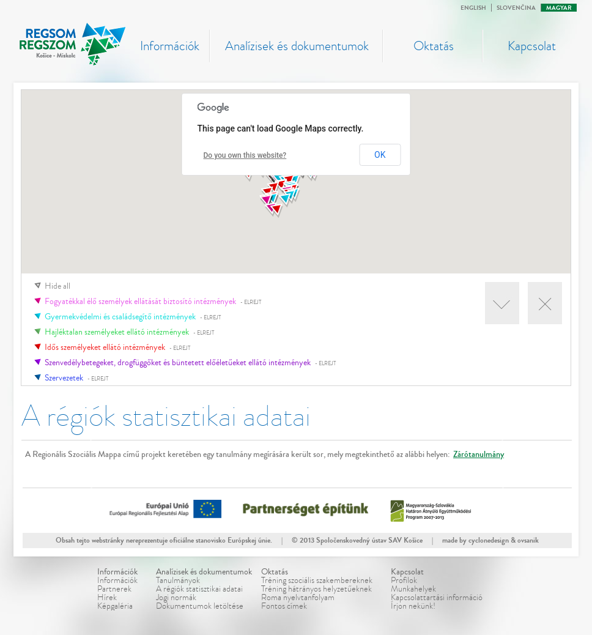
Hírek (107, 597)
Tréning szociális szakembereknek (316, 580)
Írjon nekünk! (413, 606)
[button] (266, 202)
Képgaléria (115, 606)
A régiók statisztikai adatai (199, 589)
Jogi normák (176, 597)
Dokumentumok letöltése (199, 606)
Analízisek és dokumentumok (297, 46)
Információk (169, 46)
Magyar (559, 8)
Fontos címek (284, 606)
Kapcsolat (532, 46)
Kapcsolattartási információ (437, 597)
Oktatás (433, 46)
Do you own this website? (245, 155)
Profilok (404, 580)
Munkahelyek (413, 589)
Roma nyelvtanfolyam (298, 597)
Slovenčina (516, 8)
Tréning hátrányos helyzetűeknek (316, 589)
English (473, 8)
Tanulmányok (178, 580)
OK (379, 155)
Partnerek (114, 589)
